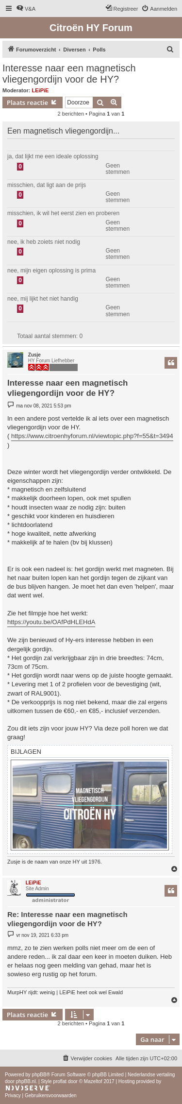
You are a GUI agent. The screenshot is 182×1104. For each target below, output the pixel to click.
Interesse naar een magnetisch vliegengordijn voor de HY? (69, 74)
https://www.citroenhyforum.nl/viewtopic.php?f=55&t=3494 (92, 436)
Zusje (34, 354)
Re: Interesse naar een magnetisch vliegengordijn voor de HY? (67, 919)
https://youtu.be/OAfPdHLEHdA (51, 622)
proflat (59, 1081)
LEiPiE (40, 90)
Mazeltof (93, 1081)
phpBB (39, 1074)
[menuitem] (25, 9)
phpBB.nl (26, 1081)
